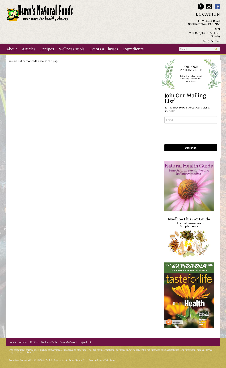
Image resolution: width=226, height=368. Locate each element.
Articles (28, 49)
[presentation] (190, 134)
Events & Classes (103, 49)
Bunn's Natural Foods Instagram (209, 6)
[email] (190, 120)
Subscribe (191, 147)
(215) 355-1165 (211, 41)
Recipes (47, 49)
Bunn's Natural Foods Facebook (217, 6)
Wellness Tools (71, 49)
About (11, 49)
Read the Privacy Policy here (101, 360)
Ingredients (133, 49)
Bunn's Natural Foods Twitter (201, 6)
